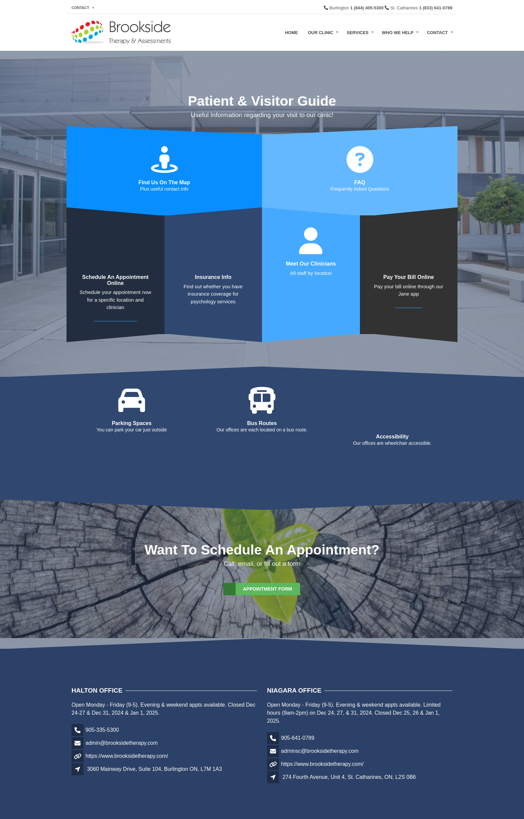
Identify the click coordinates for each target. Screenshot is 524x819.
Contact (80, 8)
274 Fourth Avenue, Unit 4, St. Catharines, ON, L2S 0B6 (349, 766)
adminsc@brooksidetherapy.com (320, 740)
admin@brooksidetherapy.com (122, 732)
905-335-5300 (102, 719)
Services (358, 32)
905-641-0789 (297, 727)
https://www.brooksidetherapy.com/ (127, 745)
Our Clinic (320, 32)
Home (291, 32)
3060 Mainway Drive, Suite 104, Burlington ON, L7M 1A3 (154, 758)
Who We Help (398, 32)
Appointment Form (258, 578)
